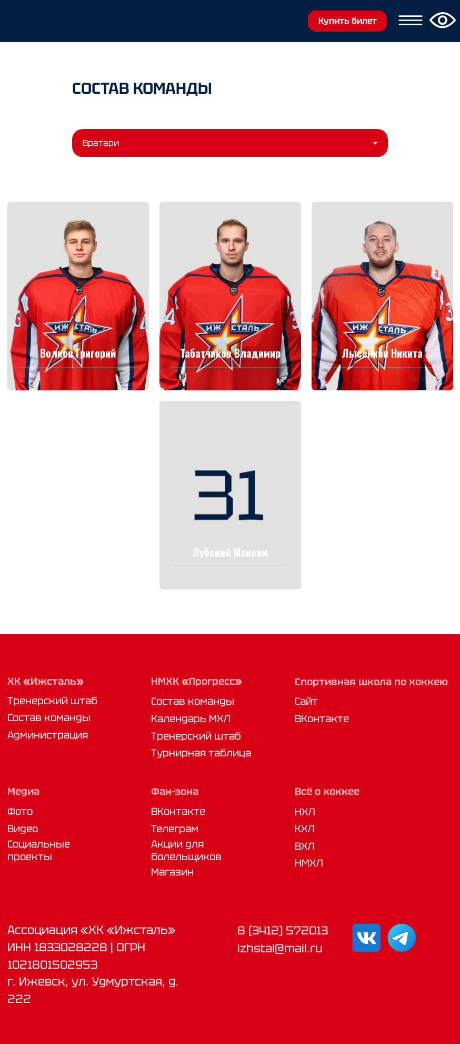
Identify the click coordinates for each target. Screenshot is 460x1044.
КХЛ (305, 826)
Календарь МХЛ (191, 716)
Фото (20, 809)
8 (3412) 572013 (282, 928)
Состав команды (49, 715)
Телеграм (174, 826)
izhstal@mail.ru (280, 946)
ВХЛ (305, 844)
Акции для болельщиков (186, 848)
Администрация (47, 733)
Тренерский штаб (52, 698)
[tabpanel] (230, 393)
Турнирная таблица (201, 750)
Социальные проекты (38, 848)
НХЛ (305, 809)
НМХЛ (309, 861)
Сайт (306, 699)
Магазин (172, 869)
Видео (22, 826)
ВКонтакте (322, 716)
